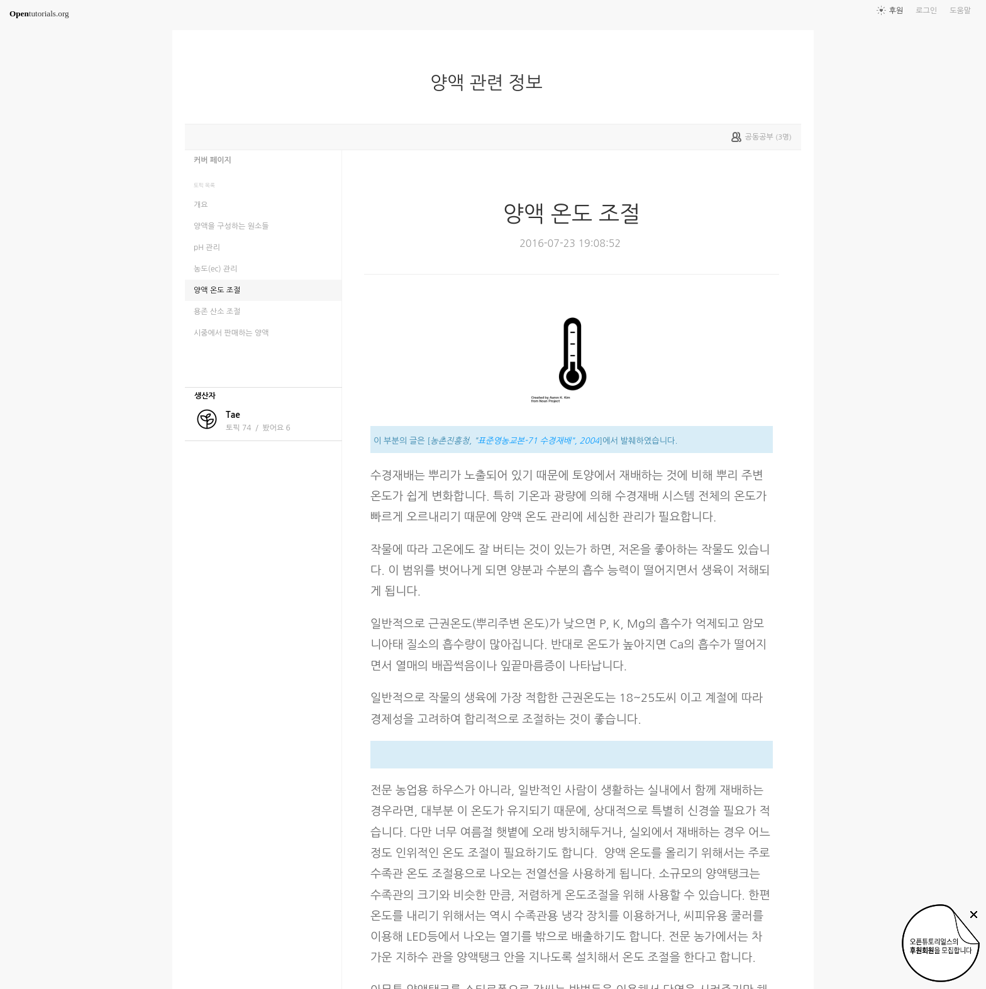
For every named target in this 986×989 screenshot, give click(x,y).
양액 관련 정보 (491, 83)
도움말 (960, 10)
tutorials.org (39, 13)
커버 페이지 (212, 160)
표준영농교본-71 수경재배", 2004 (539, 441)
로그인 (926, 10)
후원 (896, 10)
